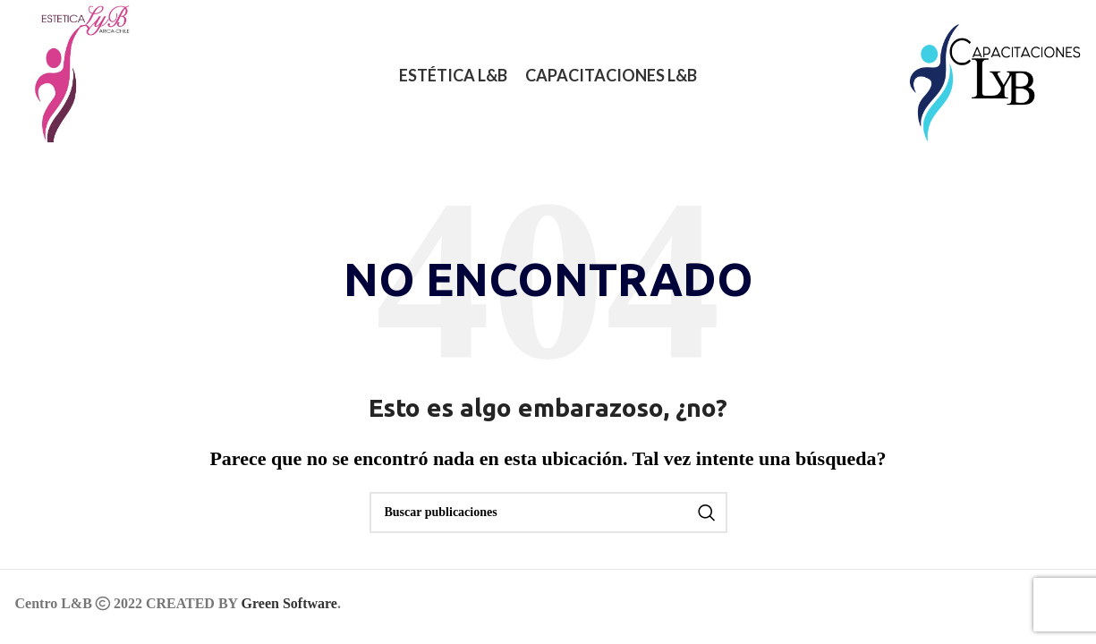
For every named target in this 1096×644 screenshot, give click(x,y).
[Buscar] (548, 512)
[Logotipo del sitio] (72, 74)
